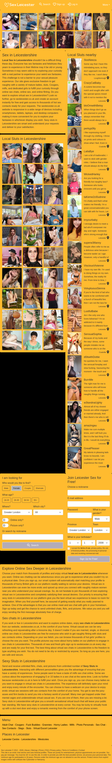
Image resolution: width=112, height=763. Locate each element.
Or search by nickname (14, 531)
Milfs (72, 725)
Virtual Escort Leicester (45, 728)
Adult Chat (7, 725)
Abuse (27, 750)
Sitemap (34, 750)
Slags (21, 728)
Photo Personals (85, 725)
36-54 (26, 500)
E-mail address (75, 498)
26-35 (16, 500)
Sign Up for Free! (89, 559)
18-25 (6, 500)
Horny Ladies (61, 725)
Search (32, 545)
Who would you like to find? (16, 483)
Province (72, 524)
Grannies (47, 725)
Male (6, 488)
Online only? (16, 520)
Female (16, 488)
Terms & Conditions (69, 750)
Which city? (39, 506)
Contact (82, 750)
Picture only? (17, 525)
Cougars (19, 725)
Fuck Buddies (33, 725)
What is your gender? (99, 511)
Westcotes (43, 739)
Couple (28, 488)
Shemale (39, 488)
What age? (7, 495)
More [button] (105, 5)
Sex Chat (100, 725)
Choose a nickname (78, 487)
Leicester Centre (10, 739)
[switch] (5, 520)
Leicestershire (28, 739)
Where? (6, 506)
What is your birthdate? (80, 537)
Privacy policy (55, 750)
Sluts (28, 728)
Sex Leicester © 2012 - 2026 (12, 750)
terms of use (85, 548)
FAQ (47, 750)
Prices (41, 750)
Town (95, 524)
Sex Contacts (9, 728)
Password (73, 509)
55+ (35, 500)
